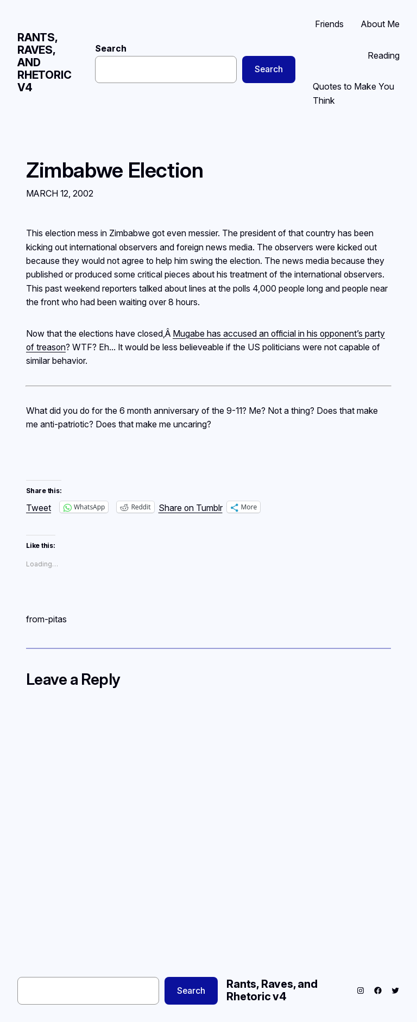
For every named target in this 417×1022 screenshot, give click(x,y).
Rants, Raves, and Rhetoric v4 (272, 990)
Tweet (38, 507)
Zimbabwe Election (115, 170)
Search (111, 48)
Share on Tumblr (191, 507)
